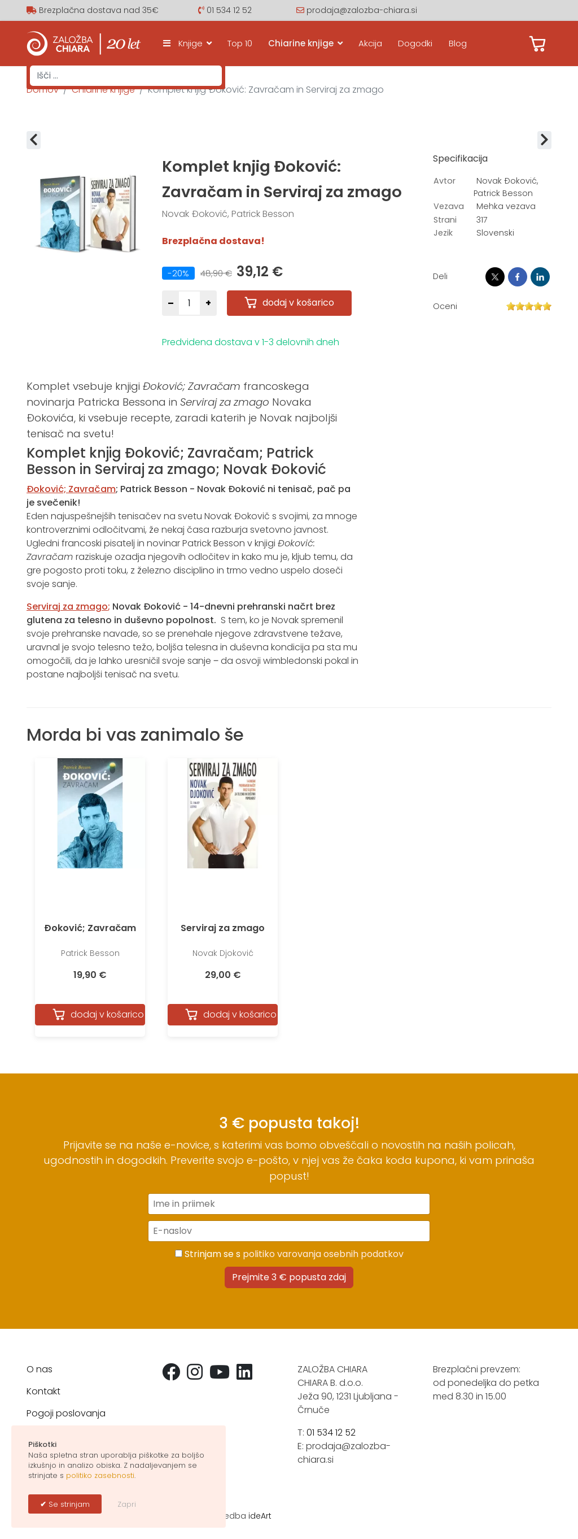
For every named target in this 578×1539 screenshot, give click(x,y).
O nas (39, 1369)
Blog (458, 43)
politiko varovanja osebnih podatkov (323, 1253)
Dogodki (415, 43)
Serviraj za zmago (223, 927)
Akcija (370, 43)
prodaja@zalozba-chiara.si (361, 10)
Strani (445, 219)
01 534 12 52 (229, 10)
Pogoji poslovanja (66, 1413)
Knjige (180, 43)
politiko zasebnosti (100, 1475)
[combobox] (125, 75)
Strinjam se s (289, 1253)
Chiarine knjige (301, 43)
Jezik (443, 232)
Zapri (126, 1504)
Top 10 (239, 43)
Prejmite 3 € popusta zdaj (289, 1277)
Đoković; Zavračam (90, 927)
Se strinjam (68, 1504)
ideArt (260, 1515)
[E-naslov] (289, 1231)
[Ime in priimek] (289, 1204)
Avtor (445, 180)
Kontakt (43, 1391)
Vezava (449, 206)
